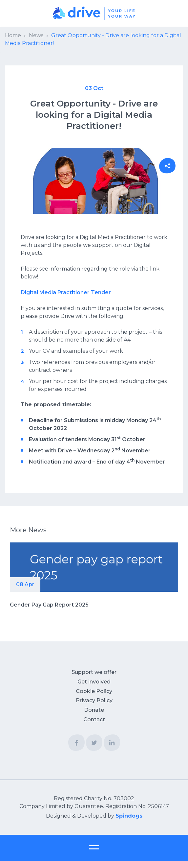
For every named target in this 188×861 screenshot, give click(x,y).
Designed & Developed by (94, 816)
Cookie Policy (94, 691)
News (36, 35)
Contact (94, 719)
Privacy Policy (94, 700)
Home (13, 35)
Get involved (94, 682)
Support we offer (94, 672)
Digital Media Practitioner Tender (66, 292)
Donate (94, 710)
